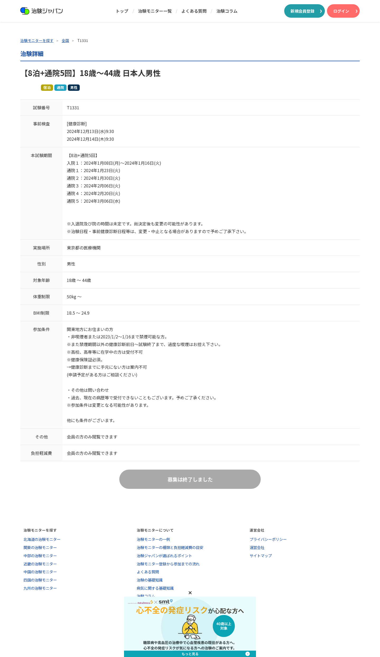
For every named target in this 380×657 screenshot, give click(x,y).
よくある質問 (194, 11)
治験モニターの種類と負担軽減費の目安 (170, 547)
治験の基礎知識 (150, 580)
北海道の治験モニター (41, 539)
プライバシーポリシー (268, 539)
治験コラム (227, 11)
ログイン (341, 11)
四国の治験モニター (40, 580)
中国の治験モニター (40, 571)
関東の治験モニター (40, 547)
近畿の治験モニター (40, 563)
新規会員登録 (302, 11)
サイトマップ (261, 555)
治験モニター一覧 (155, 11)
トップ (122, 11)
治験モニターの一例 (153, 539)
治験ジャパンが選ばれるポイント (164, 555)
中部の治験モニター (40, 555)
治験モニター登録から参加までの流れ (168, 563)
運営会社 (257, 547)
